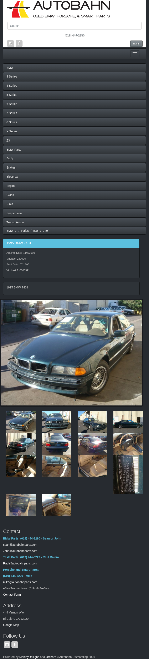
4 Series (11, 85)
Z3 (8, 140)
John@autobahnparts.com (20, 551)
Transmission (15, 222)
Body (9, 158)
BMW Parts (13, 149)
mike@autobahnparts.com (20, 582)
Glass (10, 195)
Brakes (11, 167)
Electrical (12, 176)
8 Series (11, 122)
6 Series (11, 104)
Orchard (51, 657)
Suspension (14, 213)
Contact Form (12, 594)
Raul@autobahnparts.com (20, 563)
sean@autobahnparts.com (20, 544)
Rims (9, 204)
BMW (10, 67)
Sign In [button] (136, 43)
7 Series (11, 113)
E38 (35, 230)
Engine (11, 185)
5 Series (11, 94)
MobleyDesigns (29, 657)
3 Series (11, 76)
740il (46, 230)
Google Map (11, 625)
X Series (11, 131)
